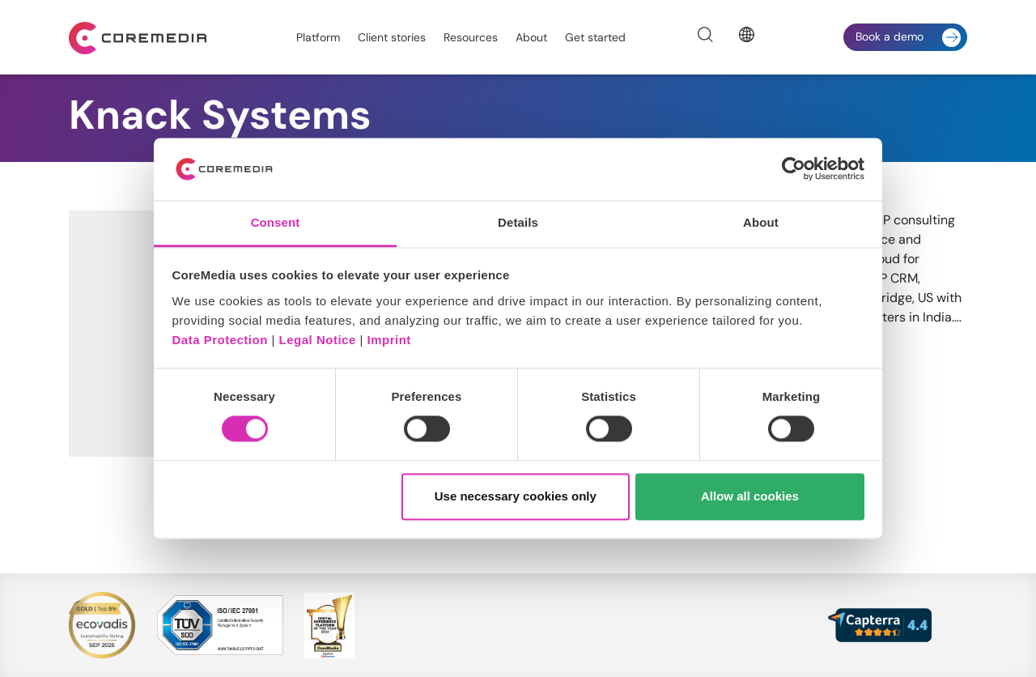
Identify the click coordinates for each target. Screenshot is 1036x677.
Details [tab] (518, 222)
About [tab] (761, 222)
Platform (318, 37)
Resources (471, 37)
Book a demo (908, 37)
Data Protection (220, 340)
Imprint (389, 340)
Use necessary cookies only (516, 496)
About (531, 37)
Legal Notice (317, 340)
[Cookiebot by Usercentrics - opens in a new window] (793, 169)
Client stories (392, 37)
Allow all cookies (750, 496)
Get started (595, 37)
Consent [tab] (275, 222)
